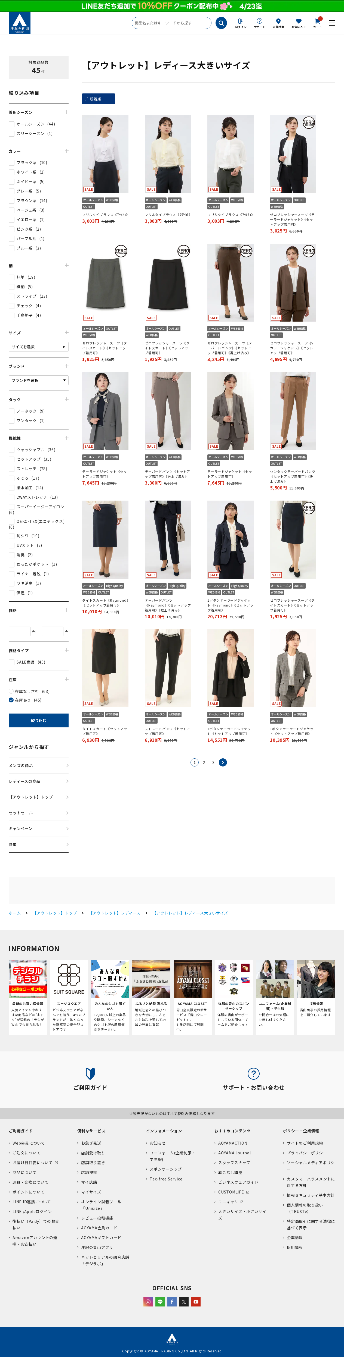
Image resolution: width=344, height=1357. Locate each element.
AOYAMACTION (232, 1143)
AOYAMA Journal (234, 1152)
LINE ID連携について (32, 1201)
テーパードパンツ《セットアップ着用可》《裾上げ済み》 (167, 474)
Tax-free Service (166, 1179)
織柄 (21, 286)
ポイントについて (29, 1192)
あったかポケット (33, 564)
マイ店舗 (89, 1182)
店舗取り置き (93, 1162)
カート (317, 23)
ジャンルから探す (29, 746)
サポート (260, 27)
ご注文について (27, 1152)
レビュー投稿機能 (97, 1218)
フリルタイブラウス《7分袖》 (105, 214)
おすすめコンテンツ (232, 1130)
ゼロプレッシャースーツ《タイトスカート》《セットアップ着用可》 (104, 348)
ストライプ (27, 296)
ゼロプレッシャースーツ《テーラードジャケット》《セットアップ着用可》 (292, 219)
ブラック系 (27, 162)
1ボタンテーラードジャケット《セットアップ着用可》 (229, 731)
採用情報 (295, 1247)
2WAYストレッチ (32, 497)
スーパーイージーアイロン (40, 506)
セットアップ (29, 459)
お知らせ (158, 1143)
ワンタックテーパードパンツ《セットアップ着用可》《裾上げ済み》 (292, 476)
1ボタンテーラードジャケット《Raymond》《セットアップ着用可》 (230, 605)
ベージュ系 (26, 210)
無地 (21, 277)
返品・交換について (31, 1182)
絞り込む (38, 720)
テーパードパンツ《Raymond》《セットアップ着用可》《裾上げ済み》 (168, 605)
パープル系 (26, 238)
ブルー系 (25, 248)
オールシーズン (30, 124)
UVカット (25, 545)
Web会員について (29, 1143)
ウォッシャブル (31, 449)
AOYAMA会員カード (99, 1227)
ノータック (27, 411)
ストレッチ (27, 468)
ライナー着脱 (29, 573)
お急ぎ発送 (91, 1143)
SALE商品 (26, 662)
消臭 (21, 554)
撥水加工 (25, 487)
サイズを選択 (23, 346)
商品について (25, 1172)
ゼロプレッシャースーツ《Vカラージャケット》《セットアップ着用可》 (292, 348)
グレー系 (25, 191)
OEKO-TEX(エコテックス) (40, 521)
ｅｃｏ (23, 478)
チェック (25, 305)
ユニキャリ (228, 1201)
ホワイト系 (27, 172)
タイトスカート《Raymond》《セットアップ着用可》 (105, 602)
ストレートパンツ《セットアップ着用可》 (167, 731)
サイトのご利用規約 (305, 1143)
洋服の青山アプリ (97, 1247)
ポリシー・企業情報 (301, 1130)
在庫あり (23, 700)
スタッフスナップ (234, 1162)
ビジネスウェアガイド (238, 1182)
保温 (21, 592)
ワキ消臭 (25, 583)
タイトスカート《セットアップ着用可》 (104, 731)
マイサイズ (91, 1192)
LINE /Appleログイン (32, 1211)
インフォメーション (164, 1130)
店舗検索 (278, 27)
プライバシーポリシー (307, 1152)
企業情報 (295, 1237)
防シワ (23, 535)
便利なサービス (91, 1130)
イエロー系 (27, 219)
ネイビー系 (27, 181)
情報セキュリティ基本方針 (311, 1195)
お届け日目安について (33, 1162)
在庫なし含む (27, 691)
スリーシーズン (30, 133)
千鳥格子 (25, 315)
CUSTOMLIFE (231, 1192)
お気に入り (298, 27)
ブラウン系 (27, 200)
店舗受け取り (93, 1152)
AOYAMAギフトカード (101, 1237)
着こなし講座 (230, 1172)
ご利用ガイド (21, 1130)
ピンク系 (25, 229)
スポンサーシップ (166, 1169)
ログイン (241, 27)
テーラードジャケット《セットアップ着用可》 (104, 474)
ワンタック (27, 420)
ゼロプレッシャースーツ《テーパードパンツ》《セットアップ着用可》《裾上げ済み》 (229, 348)
